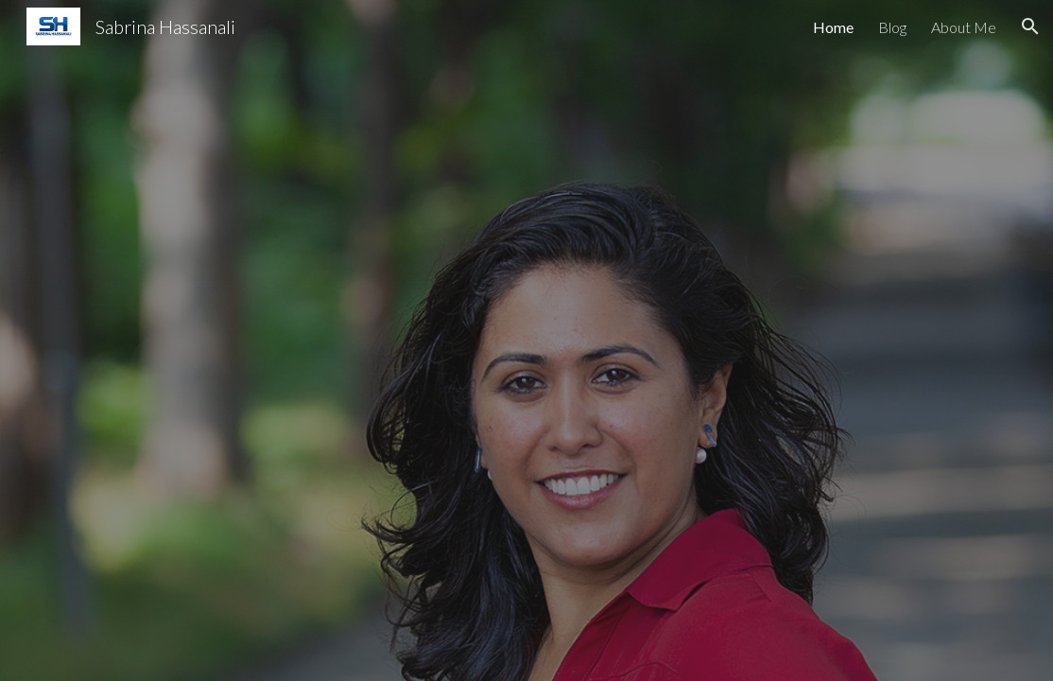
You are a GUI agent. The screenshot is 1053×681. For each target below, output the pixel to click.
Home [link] (833, 27)
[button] (1030, 26)
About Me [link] (963, 27)
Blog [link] (892, 27)
